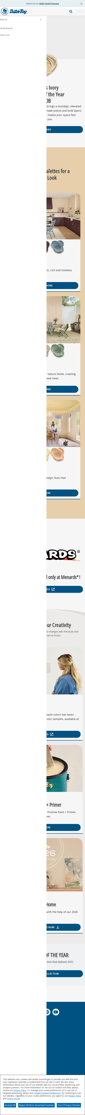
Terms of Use (13, 1098)
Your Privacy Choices (69, 1105)
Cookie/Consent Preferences (47, 1093)
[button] (80, 12)
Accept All (10, 1105)
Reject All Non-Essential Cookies (36, 1105)
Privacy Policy (19, 1090)
